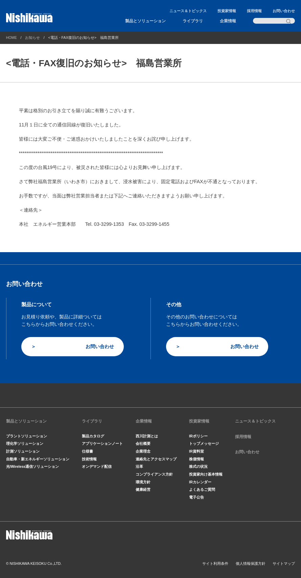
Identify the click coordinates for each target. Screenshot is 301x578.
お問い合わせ (284, 11)
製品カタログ (93, 436)
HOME (11, 37)
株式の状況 (198, 466)
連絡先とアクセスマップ (156, 459)
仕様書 (87, 451)
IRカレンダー (200, 482)
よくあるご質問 (202, 489)
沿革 (139, 466)
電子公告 (196, 497)
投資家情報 (226, 11)
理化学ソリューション (24, 443)
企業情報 (228, 21)
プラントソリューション (26, 436)
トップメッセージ (204, 443)
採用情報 (254, 11)
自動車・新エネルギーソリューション (37, 459)
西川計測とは (147, 436)
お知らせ (32, 37)
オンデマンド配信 (97, 466)
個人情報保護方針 (250, 563)
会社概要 (143, 443)
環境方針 (143, 482)
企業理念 (143, 451)
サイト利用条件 (215, 563)
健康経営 (143, 489)
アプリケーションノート (102, 443)
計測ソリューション (23, 451)
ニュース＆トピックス (188, 11)
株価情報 (196, 459)
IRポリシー (198, 436)
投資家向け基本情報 (206, 474)
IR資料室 (196, 451)
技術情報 (89, 459)
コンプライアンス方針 (154, 474)
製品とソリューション (145, 21)
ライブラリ (193, 21)
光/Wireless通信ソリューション (32, 466)
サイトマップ (284, 563)
